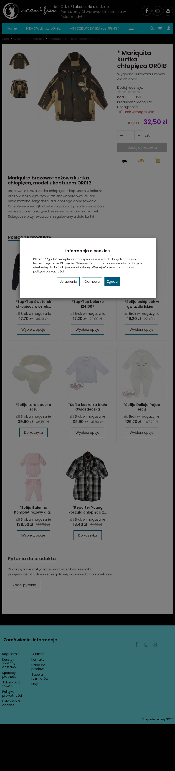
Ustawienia (68, 281)
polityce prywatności (48, 271)
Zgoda (112, 281)
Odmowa (92, 281)
